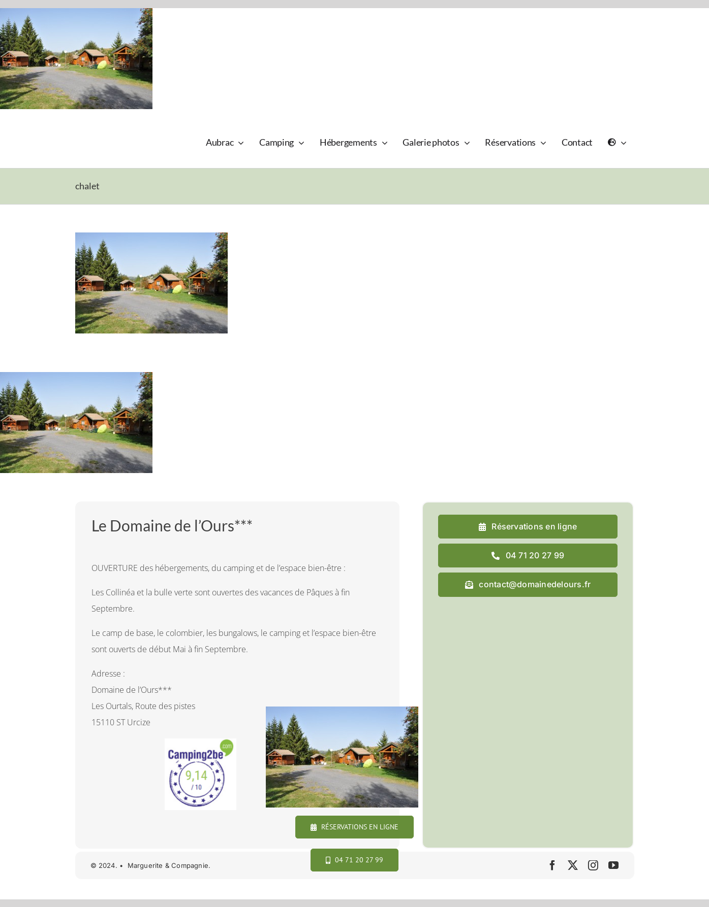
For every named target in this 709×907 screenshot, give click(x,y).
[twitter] (573, 865)
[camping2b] (200, 742)
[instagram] (593, 865)
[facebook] (552, 865)
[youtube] (613, 865)
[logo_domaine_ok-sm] (103, 127)
